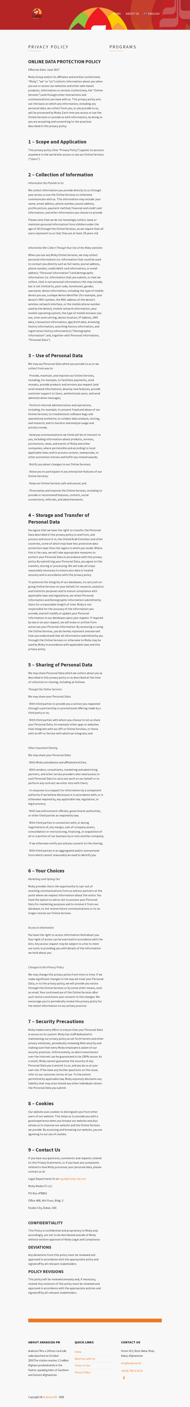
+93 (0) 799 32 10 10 (131, 1371)
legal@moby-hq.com (72, 1179)
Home (117, 13)
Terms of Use (82, 1365)
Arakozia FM (50, 1397)
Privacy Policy (82, 1372)
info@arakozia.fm (131, 1363)
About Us (132, 13)
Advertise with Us (85, 1358)
